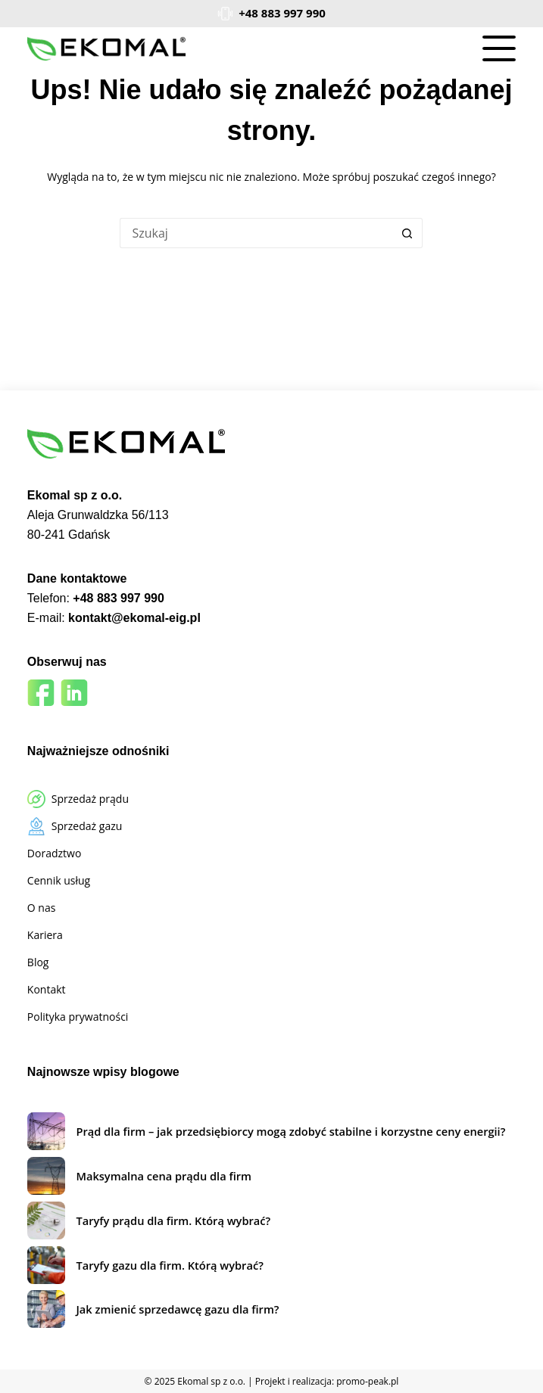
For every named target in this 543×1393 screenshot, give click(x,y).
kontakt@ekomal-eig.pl (134, 617)
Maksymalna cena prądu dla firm (163, 1175)
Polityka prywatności (78, 1016)
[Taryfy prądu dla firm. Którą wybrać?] (46, 1220)
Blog (38, 962)
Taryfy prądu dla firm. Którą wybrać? (173, 1220)
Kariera (45, 935)
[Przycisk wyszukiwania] (407, 233)
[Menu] (499, 48)
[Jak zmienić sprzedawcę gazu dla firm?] (46, 1309)
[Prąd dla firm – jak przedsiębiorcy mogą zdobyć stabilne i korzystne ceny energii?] (46, 1131)
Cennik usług (58, 880)
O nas (41, 907)
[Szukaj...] (256, 233)
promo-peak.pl (367, 1381)
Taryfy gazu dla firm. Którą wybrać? (169, 1265)
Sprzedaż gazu (86, 826)
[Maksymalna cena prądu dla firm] (46, 1176)
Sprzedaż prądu (90, 798)
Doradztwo (54, 853)
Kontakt (46, 989)
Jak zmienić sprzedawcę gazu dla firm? (177, 1309)
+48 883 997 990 (282, 12)
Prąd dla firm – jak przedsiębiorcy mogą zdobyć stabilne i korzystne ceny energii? (290, 1131)
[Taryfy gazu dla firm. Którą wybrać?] (46, 1265)
